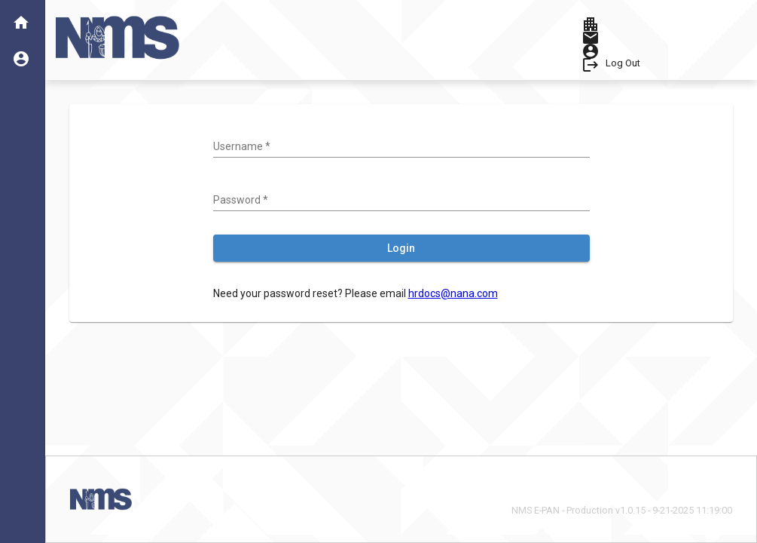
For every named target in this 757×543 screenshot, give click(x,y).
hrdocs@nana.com (453, 293)
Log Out (623, 63)
